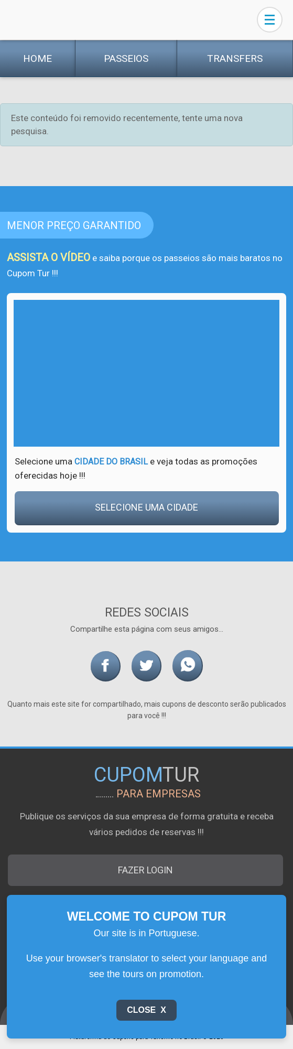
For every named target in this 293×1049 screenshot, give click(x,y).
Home (37, 58)
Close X (146, 1009)
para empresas (158, 793)
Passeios (126, 58)
